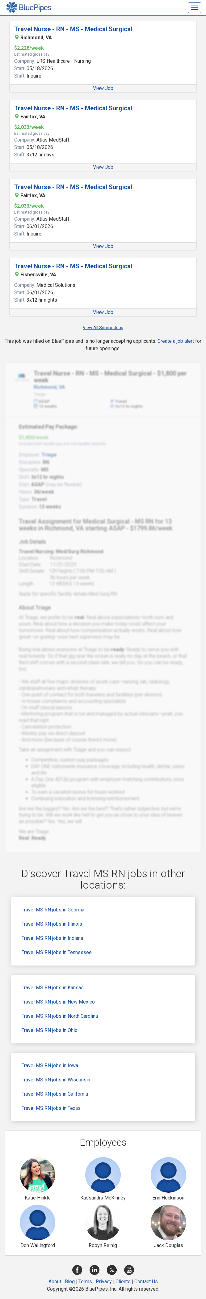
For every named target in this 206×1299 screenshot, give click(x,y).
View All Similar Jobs (103, 327)
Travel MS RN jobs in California (55, 1094)
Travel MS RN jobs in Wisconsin (56, 1080)
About (54, 1281)
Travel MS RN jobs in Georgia (53, 910)
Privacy (104, 1281)
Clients (123, 1281)
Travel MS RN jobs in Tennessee (57, 952)
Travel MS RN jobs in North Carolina (60, 1016)
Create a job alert (176, 341)
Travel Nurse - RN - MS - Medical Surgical (73, 29)
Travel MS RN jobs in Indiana (52, 938)
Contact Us (146, 1281)
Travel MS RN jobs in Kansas (53, 988)
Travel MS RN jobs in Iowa (50, 1065)
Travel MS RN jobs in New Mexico (58, 1002)
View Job (103, 88)
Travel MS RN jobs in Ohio (50, 1030)
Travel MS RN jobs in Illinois (52, 924)
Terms (85, 1281)
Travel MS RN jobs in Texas (51, 1108)
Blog (70, 1281)
